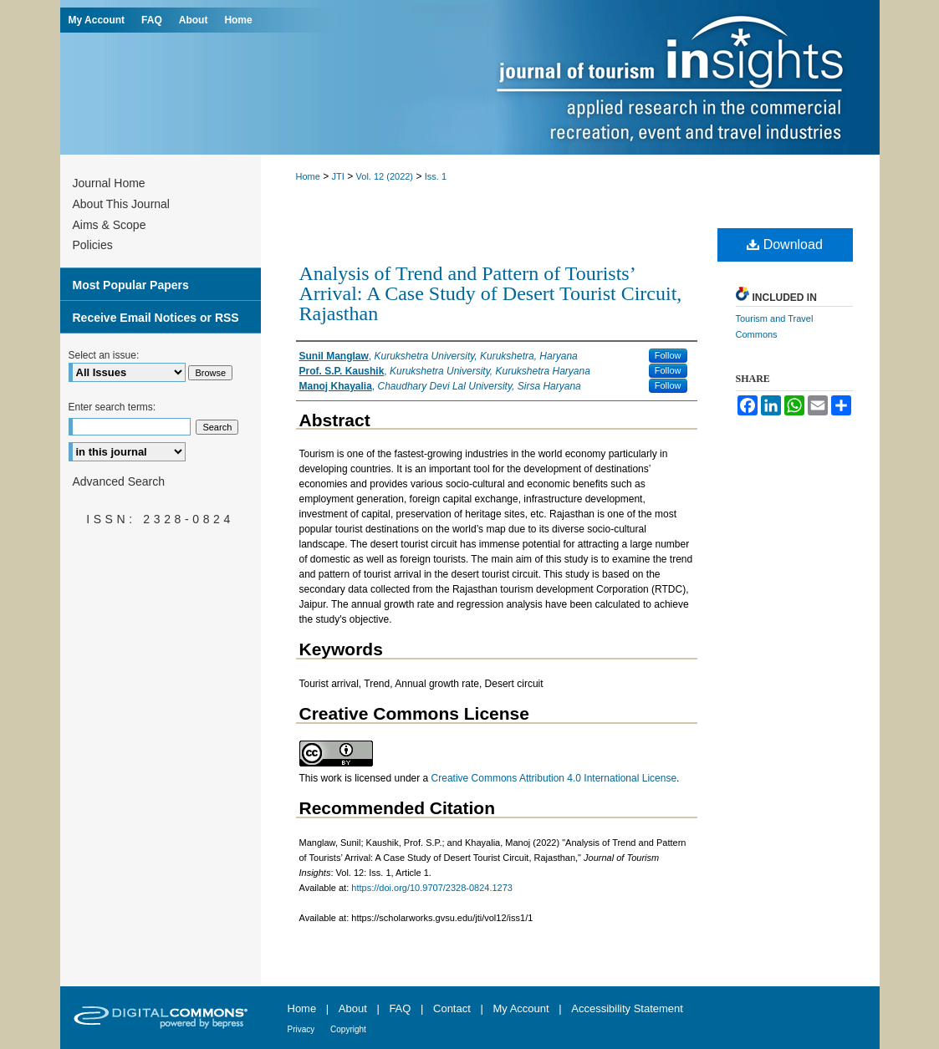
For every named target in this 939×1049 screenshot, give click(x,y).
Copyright (348, 1029)
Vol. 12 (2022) (385, 176)
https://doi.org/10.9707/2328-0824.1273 (432, 888)
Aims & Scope (109, 225)
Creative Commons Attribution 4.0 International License (554, 778)
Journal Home (109, 183)
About (354, 1008)
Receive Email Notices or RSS (156, 317)
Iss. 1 (436, 176)
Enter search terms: (112, 407)
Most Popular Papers (131, 285)
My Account (522, 1008)
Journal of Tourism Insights (679, 77)
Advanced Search (119, 481)
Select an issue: (104, 355)
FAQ (401, 1008)
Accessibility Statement (627, 1008)
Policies (93, 245)
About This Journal (121, 204)
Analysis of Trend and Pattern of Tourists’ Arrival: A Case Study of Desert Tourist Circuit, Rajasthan (490, 293)
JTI (338, 176)
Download (785, 244)
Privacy (303, 1029)
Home (308, 176)
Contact (453, 1008)
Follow (668, 355)
